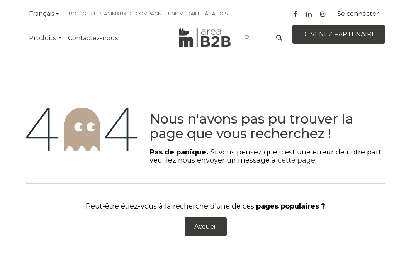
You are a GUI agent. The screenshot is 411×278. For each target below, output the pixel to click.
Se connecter (358, 13)
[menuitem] (45, 38)
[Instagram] (323, 14)
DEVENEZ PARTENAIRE (338, 34)
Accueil (205, 226)
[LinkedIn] (309, 14)
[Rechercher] (278, 38)
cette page (296, 160)
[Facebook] (295, 14)
